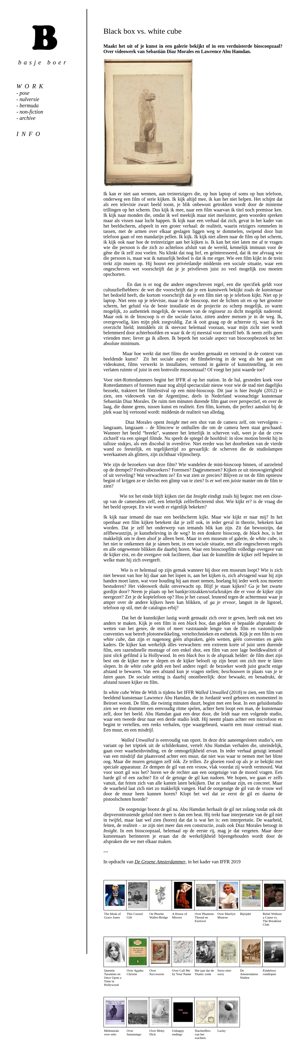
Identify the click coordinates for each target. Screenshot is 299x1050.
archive (28, 118)
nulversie (29, 99)
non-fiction (31, 112)
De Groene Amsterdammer (160, 861)
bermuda (29, 106)
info (29, 133)
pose (25, 93)
